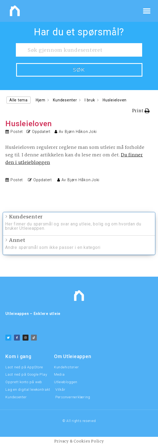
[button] (147, 11)
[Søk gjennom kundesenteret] (79, 50)
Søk (79, 70)
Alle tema (18, 100)
